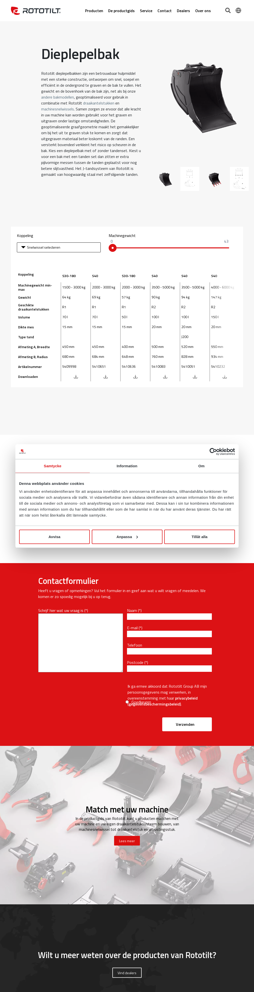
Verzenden (185, 724)
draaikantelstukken (98, 103)
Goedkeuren (141, 702)
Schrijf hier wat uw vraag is (60, 610)
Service (146, 11)
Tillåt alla (200, 536)
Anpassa (127, 536)
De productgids (121, 11)
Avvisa (55, 536)
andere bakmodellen (57, 97)
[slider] (113, 248)
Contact (165, 11)
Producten (94, 11)
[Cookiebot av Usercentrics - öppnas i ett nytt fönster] (213, 451)
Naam (132, 610)
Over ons (203, 11)
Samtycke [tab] (53, 466)
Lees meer (127, 840)
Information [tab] (127, 466)
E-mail (132, 628)
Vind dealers (127, 972)
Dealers (183, 11)
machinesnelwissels (57, 109)
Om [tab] (201, 466)
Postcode (135, 662)
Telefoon (134, 645)
